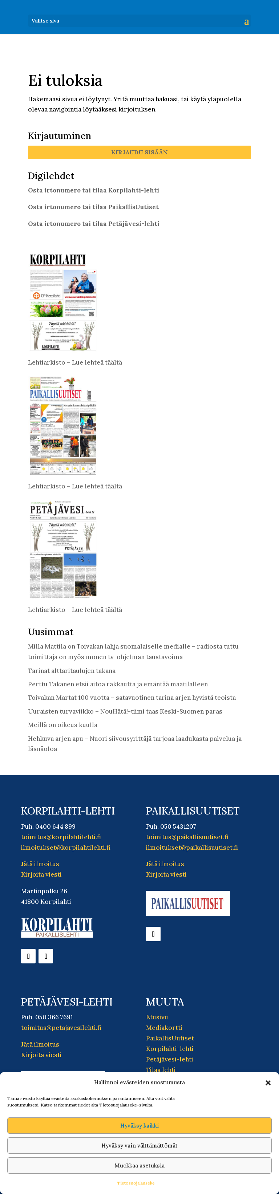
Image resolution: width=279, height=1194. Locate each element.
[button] (268, 1083)
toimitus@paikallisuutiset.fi (187, 837)
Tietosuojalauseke (136, 1183)
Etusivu (157, 1017)
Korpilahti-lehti (170, 1049)
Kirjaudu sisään (139, 152)
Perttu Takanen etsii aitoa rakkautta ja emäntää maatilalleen (118, 684)
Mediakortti (164, 1028)
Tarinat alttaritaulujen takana (72, 671)
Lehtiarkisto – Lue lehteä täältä (75, 362)
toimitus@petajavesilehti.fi (61, 1028)
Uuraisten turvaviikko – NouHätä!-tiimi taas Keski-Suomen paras (125, 711)
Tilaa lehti (161, 1070)
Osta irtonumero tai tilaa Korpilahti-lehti (93, 190)
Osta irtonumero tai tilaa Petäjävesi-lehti (93, 224)
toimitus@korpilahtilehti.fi (61, 837)
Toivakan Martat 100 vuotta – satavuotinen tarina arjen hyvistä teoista (132, 698)
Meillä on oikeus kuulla (62, 725)
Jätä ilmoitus (40, 864)
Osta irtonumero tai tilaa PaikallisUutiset (93, 207)
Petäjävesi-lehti (169, 1059)
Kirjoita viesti (41, 874)
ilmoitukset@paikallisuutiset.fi (192, 848)
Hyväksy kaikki (139, 1125)
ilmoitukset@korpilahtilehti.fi (65, 848)
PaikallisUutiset (170, 1038)
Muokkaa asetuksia (139, 1165)
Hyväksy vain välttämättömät (139, 1145)
